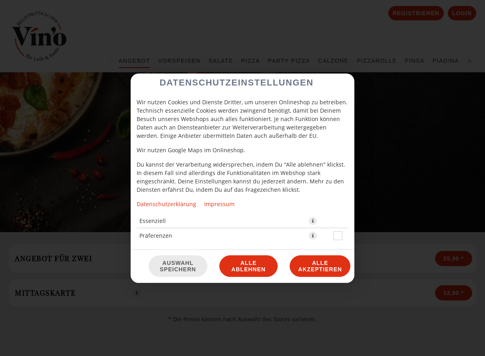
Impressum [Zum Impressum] (219, 204)
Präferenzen (155, 235)
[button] (313, 221)
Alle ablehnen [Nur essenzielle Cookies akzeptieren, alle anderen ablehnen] (248, 266)
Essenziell (152, 221)
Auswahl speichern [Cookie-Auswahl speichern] (178, 266)
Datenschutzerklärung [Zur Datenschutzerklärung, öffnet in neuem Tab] (166, 204)
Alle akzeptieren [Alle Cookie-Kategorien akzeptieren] (320, 266)
